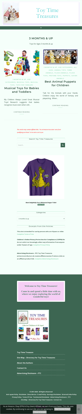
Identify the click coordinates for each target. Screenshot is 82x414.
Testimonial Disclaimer (41, 397)
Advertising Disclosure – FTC (29, 373)
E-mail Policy (41, 394)
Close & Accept (39, 412)
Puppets (66, 76)
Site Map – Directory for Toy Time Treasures (36, 357)
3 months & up (19, 79)
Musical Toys (23, 82)
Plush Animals (61, 73)
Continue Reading (22, 112)
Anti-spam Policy (12, 394)
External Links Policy (69, 394)
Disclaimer (22, 394)
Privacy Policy (17, 397)
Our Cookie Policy (62, 409)
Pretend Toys (55, 76)
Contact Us (21, 368)
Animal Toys (60, 70)
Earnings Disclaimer (54, 394)
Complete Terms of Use (25, 234)
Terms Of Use (27, 397)
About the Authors (25, 363)
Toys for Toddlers (24, 85)
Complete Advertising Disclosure (46, 259)
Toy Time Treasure (25, 352)
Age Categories (65, 67)
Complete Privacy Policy (41, 245)
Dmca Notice (31, 394)
